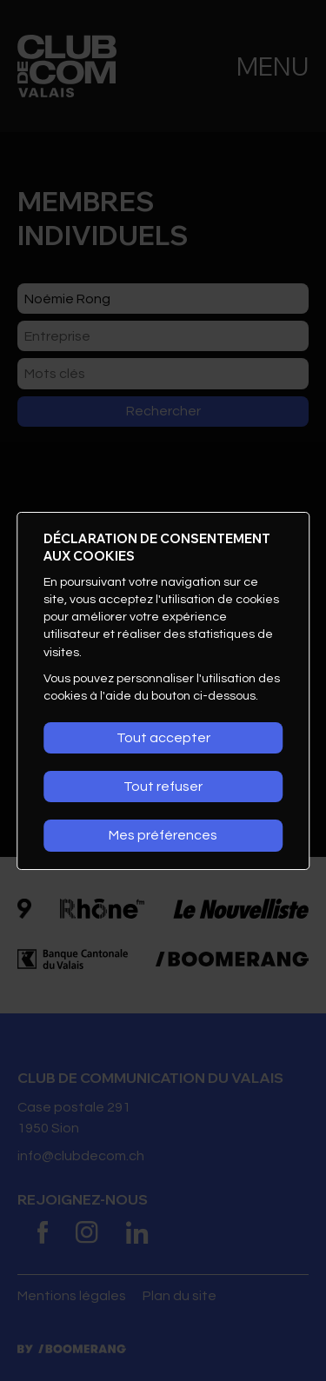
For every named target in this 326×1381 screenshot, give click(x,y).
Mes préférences (163, 835)
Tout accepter (163, 738)
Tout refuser (163, 786)
